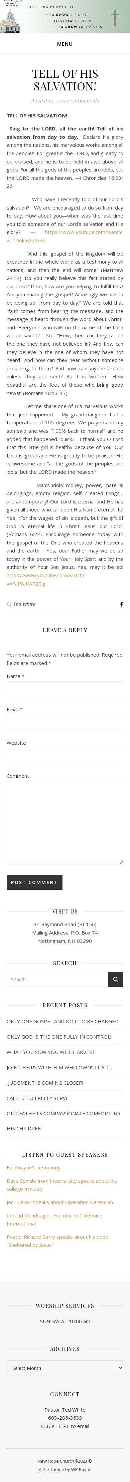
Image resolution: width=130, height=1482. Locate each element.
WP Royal (80, 1469)
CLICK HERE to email (65, 1426)
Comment (18, 775)
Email (15, 709)
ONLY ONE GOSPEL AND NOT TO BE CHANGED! (63, 1021)
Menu (65, 43)
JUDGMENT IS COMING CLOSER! (45, 1082)
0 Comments (84, 100)
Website (16, 742)
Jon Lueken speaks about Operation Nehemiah (60, 1202)
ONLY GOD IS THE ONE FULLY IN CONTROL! (59, 1036)
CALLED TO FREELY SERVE (38, 1098)
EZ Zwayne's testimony (33, 1167)
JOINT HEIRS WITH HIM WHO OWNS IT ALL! (59, 1067)
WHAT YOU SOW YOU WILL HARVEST (51, 1052)
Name (15, 676)
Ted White (24, 604)
